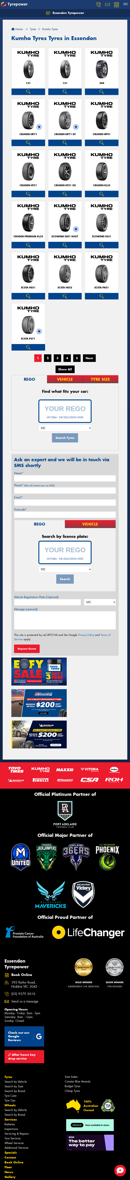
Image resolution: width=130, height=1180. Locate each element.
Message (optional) (26, 609)
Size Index (71, 1042)
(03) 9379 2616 (23, 959)
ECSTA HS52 (65, 287)
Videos (10, 1147)
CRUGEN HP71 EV (65, 134)
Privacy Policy (86, 635)
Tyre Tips (10, 1066)
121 (28, 83)
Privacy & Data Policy (26, 1173)
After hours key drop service (22, 1022)
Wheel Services (14, 1108)
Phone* (34, 485)
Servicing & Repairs (17, 1099)
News (9, 1137)
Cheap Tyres (72, 1056)
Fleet (8, 1132)
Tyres (8, 1042)
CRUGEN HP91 (102, 134)
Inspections (11, 1094)
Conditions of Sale (48, 1173)
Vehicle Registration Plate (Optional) (36, 597)
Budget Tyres (72, 1051)
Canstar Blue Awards (77, 1047)
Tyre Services (13, 1104)
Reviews (11, 1152)
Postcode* (20, 509)
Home (17, 29)
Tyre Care (10, 1061)
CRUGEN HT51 (28, 185)
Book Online (14, 1128)
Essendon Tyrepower (65, 13)
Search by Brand (15, 1056)
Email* (18, 497)
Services (11, 1085)
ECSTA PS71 (28, 338)
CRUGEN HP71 (28, 134)
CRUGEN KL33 (101, 185)
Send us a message (24, 967)
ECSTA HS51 (28, 287)
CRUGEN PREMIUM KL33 (28, 236)
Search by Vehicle (16, 1047)
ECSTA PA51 (101, 287)
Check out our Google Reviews (25, 1002)
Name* (18, 473)
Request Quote (27, 648)
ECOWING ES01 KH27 (65, 236)
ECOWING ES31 (101, 236)
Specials (11, 1118)
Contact (10, 1123)
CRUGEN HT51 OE (65, 185)
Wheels (10, 1071)
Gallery (10, 1142)
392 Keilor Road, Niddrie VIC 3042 (24, 950)
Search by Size (14, 1052)
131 (65, 83)
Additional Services (16, 1113)
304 (101, 83)
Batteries (10, 1090)
